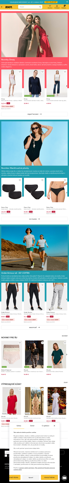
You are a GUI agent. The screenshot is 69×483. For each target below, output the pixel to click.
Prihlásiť (57, 7)
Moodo (26, 370)
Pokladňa (64, 7)
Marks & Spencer (6, 370)
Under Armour (5, 312)
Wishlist (50, 7)
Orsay (3, 99)
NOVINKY (65, 336)
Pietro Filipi (4, 207)
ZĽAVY (66, 382)
